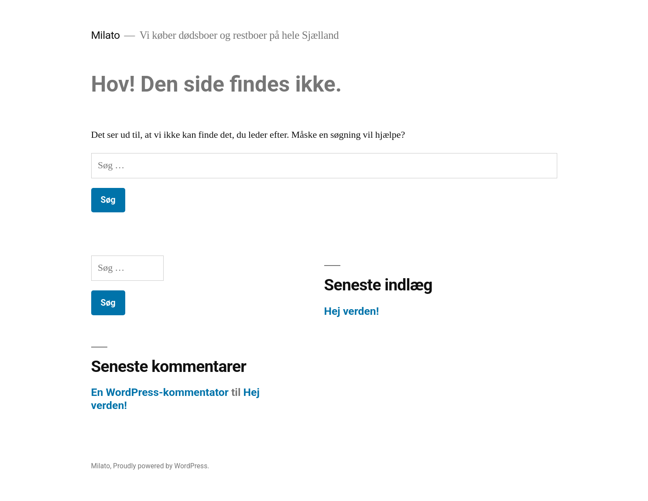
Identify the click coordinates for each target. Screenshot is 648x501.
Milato (105, 35)
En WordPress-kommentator (160, 392)
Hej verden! (351, 311)
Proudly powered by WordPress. (161, 466)
